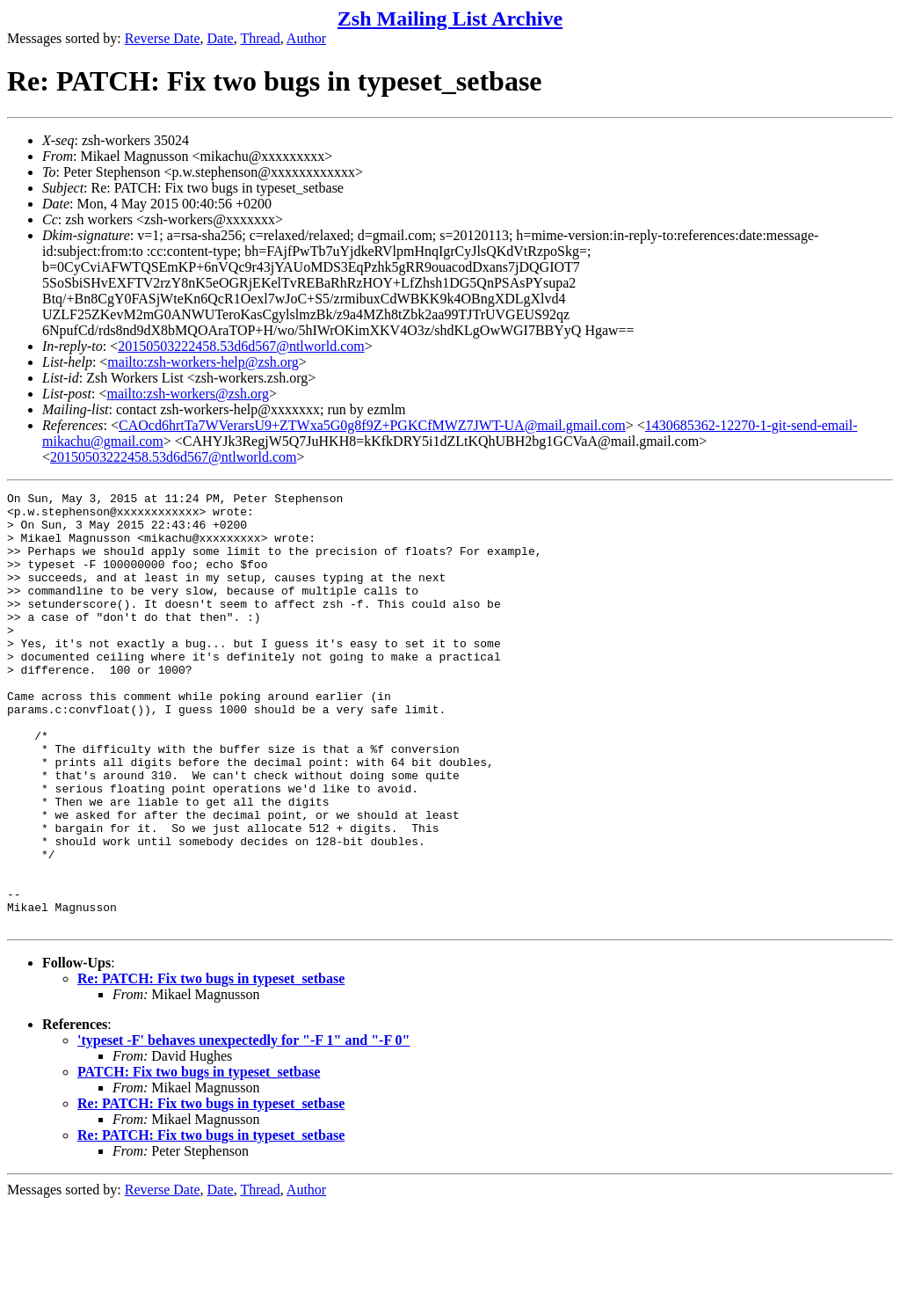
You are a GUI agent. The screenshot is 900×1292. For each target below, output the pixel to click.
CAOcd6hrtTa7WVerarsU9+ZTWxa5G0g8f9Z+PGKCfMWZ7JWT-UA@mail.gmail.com (372, 425)
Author (306, 38)
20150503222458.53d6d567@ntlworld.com (241, 346)
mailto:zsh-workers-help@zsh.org (203, 361)
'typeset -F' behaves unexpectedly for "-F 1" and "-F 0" (243, 1127)
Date (220, 38)
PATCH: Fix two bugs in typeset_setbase (198, 1158)
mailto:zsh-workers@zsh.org (187, 393)
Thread (259, 38)
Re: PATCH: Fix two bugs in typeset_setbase (211, 1065)
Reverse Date (162, 38)
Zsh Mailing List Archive (450, 18)
